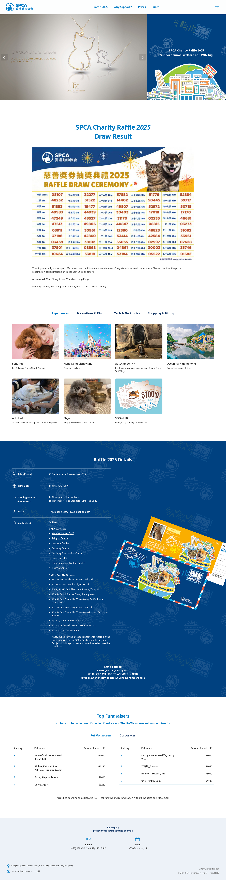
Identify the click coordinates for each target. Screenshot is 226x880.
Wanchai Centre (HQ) (63, 533)
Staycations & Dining (91, 313)
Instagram (100, 640)
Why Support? (123, 7)
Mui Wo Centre (60, 568)
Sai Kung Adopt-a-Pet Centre (67, 553)
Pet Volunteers (101, 735)
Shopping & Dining (161, 313)
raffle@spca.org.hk (137, 848)
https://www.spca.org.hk (30, 871)
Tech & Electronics (127, 313)
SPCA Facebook (83, 640)
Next (149, 57)
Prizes (142, 7)
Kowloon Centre (60, 543)
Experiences (60, 313)
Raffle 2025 (100, 7)
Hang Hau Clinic (60, 558)
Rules (155, 7)
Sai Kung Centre (60, 548)
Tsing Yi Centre (60, 538)
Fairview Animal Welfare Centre (68, 563)
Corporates (128, 735)
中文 (217, 7)
